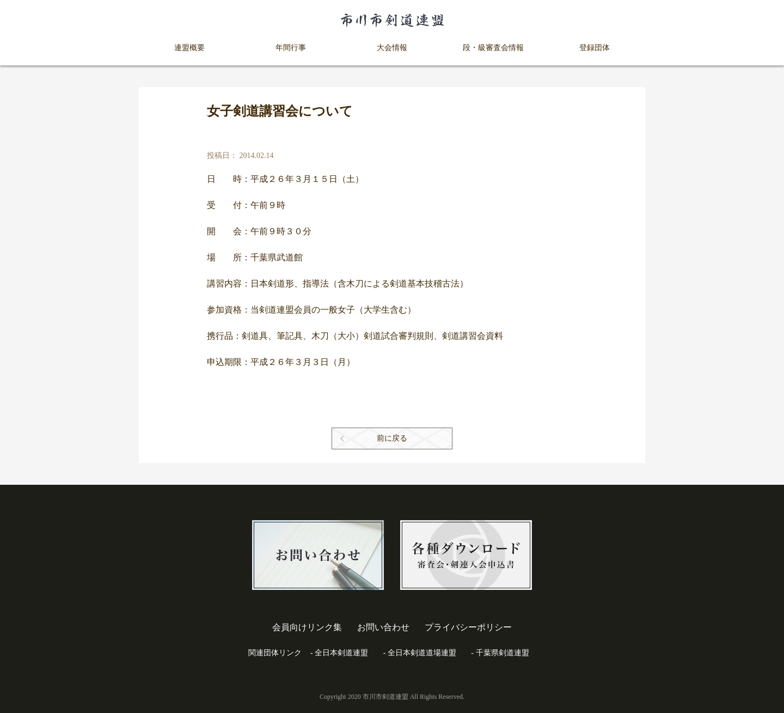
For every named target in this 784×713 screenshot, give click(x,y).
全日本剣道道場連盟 (422, 653)
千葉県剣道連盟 (502, 653)
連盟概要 (189, 48)
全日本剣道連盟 (341, 653)
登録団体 (594, 48)
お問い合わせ (383, 627)
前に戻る (392, 438)
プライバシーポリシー (468, 627)
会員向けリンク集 (307, 627)
